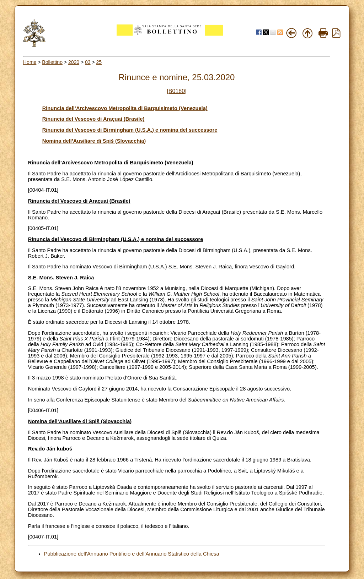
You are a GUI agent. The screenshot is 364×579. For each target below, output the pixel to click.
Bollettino (52, 62)
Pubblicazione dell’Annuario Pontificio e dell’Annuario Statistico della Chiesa (131, 554)
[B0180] (176, 91)
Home (29, 62)
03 (88, 62)
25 (99, 62)
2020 (73, 62)
